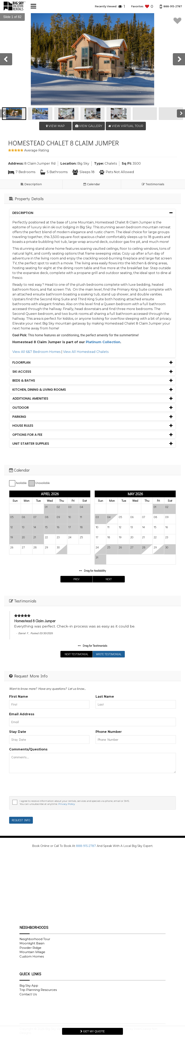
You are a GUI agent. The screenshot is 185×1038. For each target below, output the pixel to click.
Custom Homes (31, 956)
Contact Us (28, 994)
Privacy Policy (66, 803)
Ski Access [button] (21, 371)
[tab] (92, 213)
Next (109, 579)
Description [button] (22, 213)
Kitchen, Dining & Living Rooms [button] (39, 389)
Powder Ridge (30, 948)
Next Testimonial (76, 654)
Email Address (21, 714)
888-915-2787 (86, 846)
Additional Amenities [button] (30, 398)
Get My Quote (92, 1031)
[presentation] (6, 59)
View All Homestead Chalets (86, 352)
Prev (76, 579)
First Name (18, 696)
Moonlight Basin (31, 943)
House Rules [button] (22, 425)
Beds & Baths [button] (23, 380)
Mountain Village (32, 952)
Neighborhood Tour (34, 939)
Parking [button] (19, 416)
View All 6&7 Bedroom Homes (36, 352)
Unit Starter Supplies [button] (30, 443)
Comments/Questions (28, 749)
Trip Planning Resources (38, 990)
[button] (10, 17)
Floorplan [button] (21, 362)
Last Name (105, 696)
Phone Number (109, 732)
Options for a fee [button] (27, 434)
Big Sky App (28, 985)
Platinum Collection (103, 342)
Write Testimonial (108, 654)
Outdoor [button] (20, 407)
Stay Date (17, 732)
